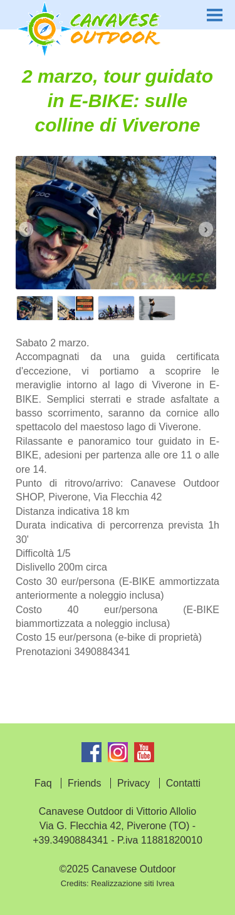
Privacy (133, 783)
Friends (84, 783)
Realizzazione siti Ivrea (132, 883)
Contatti (183, 783)
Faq (43, 783)
